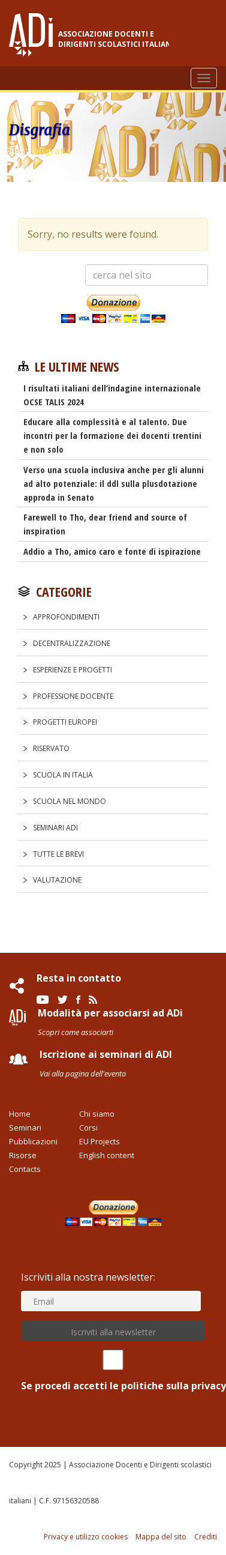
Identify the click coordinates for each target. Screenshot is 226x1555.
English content (106, 1155)
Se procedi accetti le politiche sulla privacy (113, 1371)
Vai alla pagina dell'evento (83, 1073)
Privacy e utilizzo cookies (86, 1537)
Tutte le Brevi (58, 854)
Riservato (51, 748)
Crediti (205, 1537)
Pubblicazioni (33, 1141)
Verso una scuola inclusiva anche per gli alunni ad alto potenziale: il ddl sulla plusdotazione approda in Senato (113, 483)
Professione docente (73, 696)
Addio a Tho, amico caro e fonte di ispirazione (112, 551)
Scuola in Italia (63, 775)
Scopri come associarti (75, 1032)
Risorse (23, 1155)
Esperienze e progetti (72, 670)
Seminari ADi (55, 828)
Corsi (88, 1127)
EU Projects (99, 1141)
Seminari (25, 1127)
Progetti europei (65, 722)
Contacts (25, 1169)
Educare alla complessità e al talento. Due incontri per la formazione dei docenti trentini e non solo (112, 435)
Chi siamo (96, 1113)
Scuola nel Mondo (69, 801)
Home (20, 1113)
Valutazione (57, 880)
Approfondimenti (66, 617)
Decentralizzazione (71, 643)
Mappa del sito (160, 1537)
